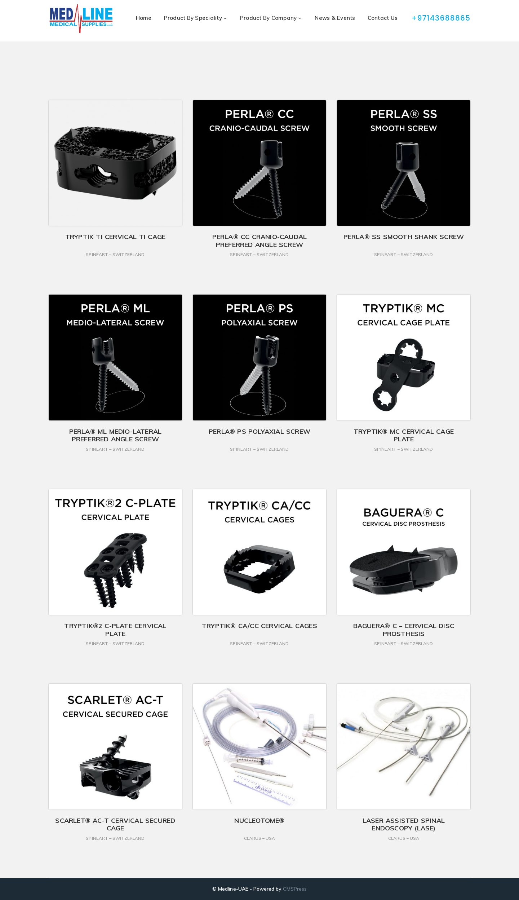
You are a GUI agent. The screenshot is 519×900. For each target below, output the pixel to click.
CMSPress (294, 889)
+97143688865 (441, 18)
